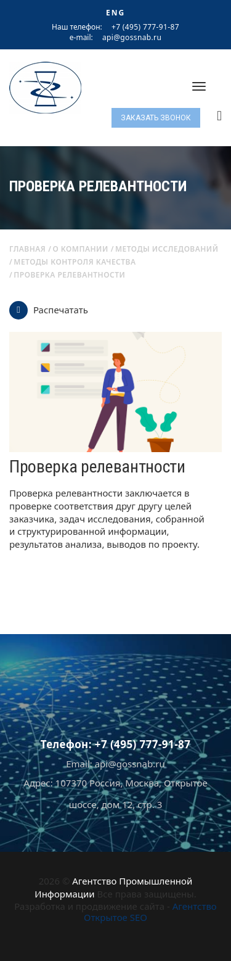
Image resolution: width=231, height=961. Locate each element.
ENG (115, 12)
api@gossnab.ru (131, 38)
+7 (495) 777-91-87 (145, 27)
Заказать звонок (156, 117)
